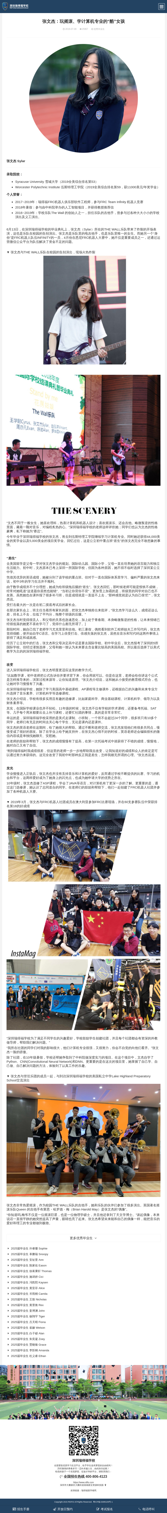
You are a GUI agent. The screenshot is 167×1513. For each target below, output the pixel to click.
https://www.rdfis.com (83, 1482)
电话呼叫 (146, 1509)
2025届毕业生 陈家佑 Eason (29, 1265)
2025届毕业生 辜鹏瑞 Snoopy (29, 1254)
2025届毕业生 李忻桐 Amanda (30, 1350)
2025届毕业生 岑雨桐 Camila (29, 1293)
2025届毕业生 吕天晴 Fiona (28, 1322)
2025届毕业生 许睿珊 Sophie (29, 1248)
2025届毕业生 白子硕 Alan (27, 1333)
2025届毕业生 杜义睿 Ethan (28, 1356)
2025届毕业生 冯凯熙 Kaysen (29, 1282)
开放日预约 (63, 1509)
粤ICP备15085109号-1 (103, 1502)
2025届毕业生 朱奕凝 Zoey (28, 1339)
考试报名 (104, 1509)
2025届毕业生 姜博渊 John (28, 1310)
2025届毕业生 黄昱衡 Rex (27, 1305)
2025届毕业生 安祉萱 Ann (27, 1259)
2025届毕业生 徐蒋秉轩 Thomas (31, 1271)
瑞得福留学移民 (89, 1490)
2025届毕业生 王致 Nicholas (29, 1299)
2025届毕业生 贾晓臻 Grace (28, 1344)
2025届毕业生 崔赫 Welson (28, 1327)
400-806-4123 (96, 1476)
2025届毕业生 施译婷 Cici (27, 1276)
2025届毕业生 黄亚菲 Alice (28, 1288)
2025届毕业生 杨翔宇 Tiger (28, 1316)
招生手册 (20, 1509)
